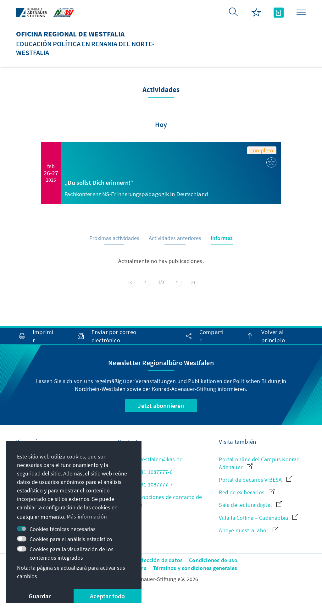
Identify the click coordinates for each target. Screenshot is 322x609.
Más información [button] (87, 516)
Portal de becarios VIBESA (255, 479)
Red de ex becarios (247, 492)
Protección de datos (158, 560)
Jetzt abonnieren (161, 405)
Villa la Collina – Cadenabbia (258, 517)
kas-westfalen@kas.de (150, 459)
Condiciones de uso (213, 560)
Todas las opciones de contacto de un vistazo (160, 500)
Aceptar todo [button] (107, 596)
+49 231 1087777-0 (145, 471)
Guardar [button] (40, 596)
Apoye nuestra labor (248, 530)
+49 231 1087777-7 (145, 484)
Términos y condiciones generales (195, 568)
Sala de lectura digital (250, 504)
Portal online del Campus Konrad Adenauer (259, 463)
